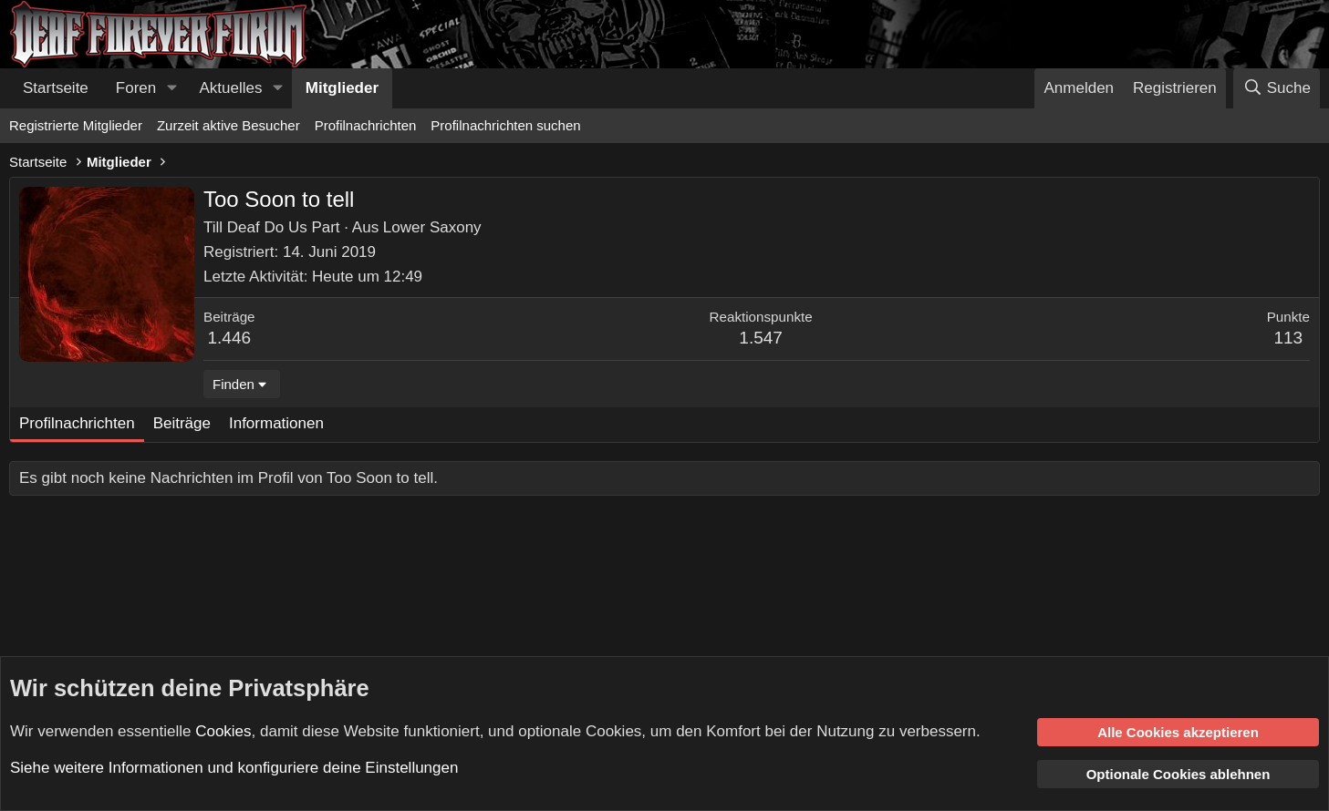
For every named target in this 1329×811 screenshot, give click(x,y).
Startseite (55, 88)
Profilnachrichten (366, 125)
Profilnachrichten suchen (505, 125)
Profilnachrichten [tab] (77, 423)
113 (1288, 337)
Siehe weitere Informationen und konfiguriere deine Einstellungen (234, 767)
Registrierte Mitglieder (75, 125)
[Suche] (1276, 88)
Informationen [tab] (276, 423)
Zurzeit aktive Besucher (228, 125)
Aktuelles (231, 88)
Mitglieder (342, 88)
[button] (171, 88)
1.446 (230, 337)
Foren (136, 88)
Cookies (223, 730)
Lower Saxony (432, 227)
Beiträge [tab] (182, 423)
